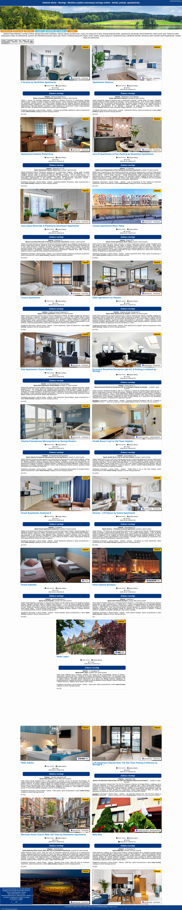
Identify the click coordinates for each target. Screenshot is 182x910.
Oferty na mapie (18, 31)
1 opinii (157, 387)
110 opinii (139, 313)
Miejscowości (29, 31)
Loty (40, 31)
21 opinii (76, 457)
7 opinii (77, 242)
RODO (21, 899)
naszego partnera (53, 111)
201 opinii (79, 850)
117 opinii (68, 385)
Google (5, 890)
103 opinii (64, 313)
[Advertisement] (91, 708)
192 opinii (63, 601)
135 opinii (132, 850)
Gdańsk (85, 47)
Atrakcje (61, 31)
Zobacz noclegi (56, 93)
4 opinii (143, 529)
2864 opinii (137, 601)
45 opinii (67, 529)
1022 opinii (97, 672)
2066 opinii (62, 779)
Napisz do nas (113, 906)
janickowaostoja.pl (175, 1)
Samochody (50, 31)
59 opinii (136, 98)
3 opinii (69, 98)
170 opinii (150, 170)
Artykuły (72, 31)
